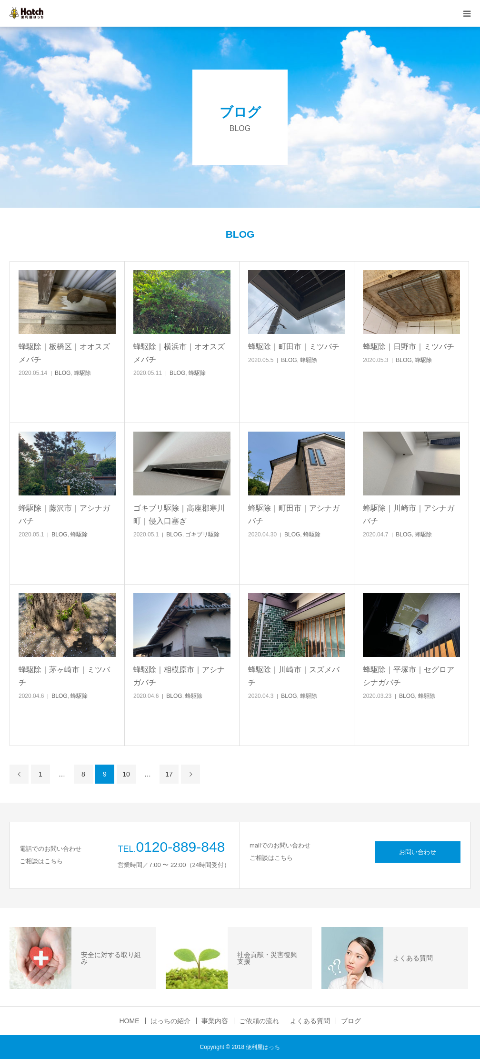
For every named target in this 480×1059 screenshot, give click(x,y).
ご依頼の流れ (259, 1021)
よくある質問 (310, 1021)
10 (126, 774)
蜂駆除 (82, 373)
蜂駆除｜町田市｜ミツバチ (294, 347)
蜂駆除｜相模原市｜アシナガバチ (179, 676)
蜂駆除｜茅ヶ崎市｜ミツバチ (64, 676)
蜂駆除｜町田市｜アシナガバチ (294, 514)
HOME (130, 1021)
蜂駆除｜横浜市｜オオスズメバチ (179, 353)
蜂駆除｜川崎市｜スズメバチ (294, 676)
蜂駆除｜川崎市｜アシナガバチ (408, 514)
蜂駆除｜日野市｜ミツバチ (408, 347)
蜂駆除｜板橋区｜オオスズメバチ (64, 353)
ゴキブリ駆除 (202, 534)
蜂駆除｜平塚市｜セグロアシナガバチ (408, 676)
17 (169, 774)
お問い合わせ (417, 852)
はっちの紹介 (170, 1021)
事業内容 (214, 1021)
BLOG (62, 373)
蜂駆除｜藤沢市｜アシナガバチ (64, 514)
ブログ (351, 1021)
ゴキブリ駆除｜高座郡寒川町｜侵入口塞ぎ (179, 514)
